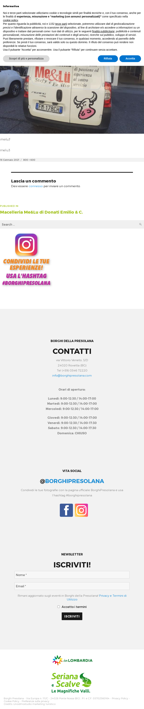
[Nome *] (72, 575)
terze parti (61, 23)
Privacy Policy (120, 698)
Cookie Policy (11, 700)
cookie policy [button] (10, 20)
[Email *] (72, 586)
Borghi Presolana (14, 698)
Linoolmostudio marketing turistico (35, 703)
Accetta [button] (130, 58)
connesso (36, 186)
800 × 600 (29, 159)
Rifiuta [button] (108, 58)
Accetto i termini (72, 606)
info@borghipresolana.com (72, 375)
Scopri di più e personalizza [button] (26, 58)
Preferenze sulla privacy (35, 700)
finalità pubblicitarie (103, 31)
